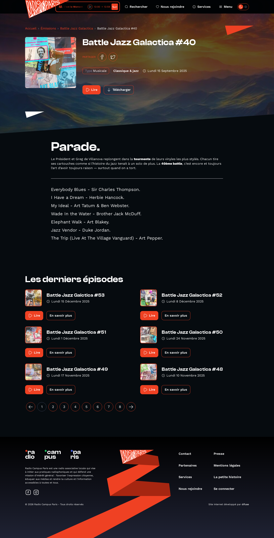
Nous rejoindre (170, 7)
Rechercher (136, 7)
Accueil (30, 28)
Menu (225, 7)
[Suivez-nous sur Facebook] (28, 492)
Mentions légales (229, 465)
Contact (187, 454)
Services (202, 7)
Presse (221, 454)
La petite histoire (229, 477)
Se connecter (226, 489)
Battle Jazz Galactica (76, 28)
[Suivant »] (131, 406)
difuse (245, 504)
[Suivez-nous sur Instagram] (36, 492)
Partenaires (190, 465)
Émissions (48, 28)
